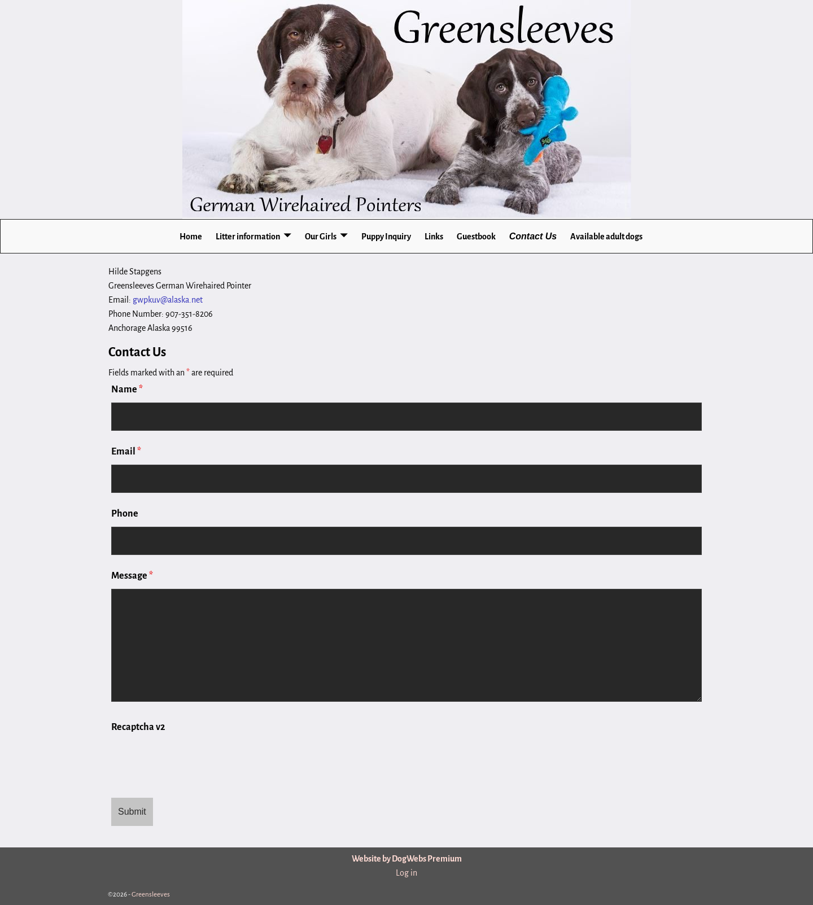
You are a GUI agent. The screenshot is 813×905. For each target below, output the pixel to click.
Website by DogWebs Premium (407, 858)
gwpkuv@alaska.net (168, 299)
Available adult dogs (606, 236)
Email (126, 452)
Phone (124, 514)
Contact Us (533, 236)
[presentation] (197, 762)
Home (191, 236)
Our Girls (320, 236)
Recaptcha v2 (138, 727)
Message (132, 576)
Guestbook (476, 236)
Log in (406, 872)
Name (127, 389)
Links (434, 236)
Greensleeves (151, 894)
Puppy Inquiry (386, 236)
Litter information (248, 236)
